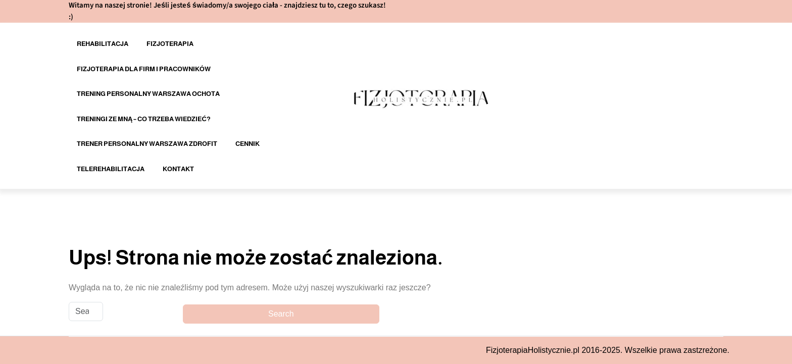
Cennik (247, 143)
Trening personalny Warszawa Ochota (148, 93)
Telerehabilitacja (110, 169)
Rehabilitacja (102, 43)
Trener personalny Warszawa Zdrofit (147, 143)
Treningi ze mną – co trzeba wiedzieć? (144, 119)
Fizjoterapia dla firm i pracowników (144, 69)
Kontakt (178, 169)
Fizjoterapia (169, 43)
